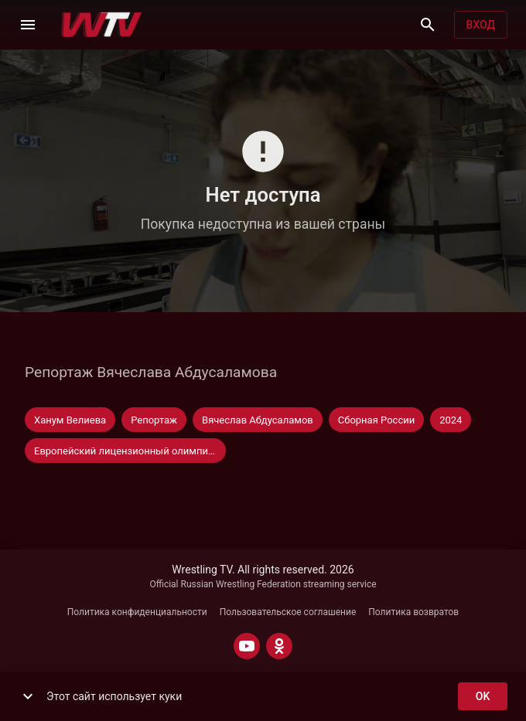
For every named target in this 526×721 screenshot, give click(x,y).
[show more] (27, 696)
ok (482, 696)
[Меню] (27, 24)
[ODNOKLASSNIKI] (279, 646)
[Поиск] (427, 24)
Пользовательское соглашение (288, 612)
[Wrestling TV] (101, 25)
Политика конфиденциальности (137, 612)
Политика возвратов (413, 612)
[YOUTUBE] (247, 646)
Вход (481, 25)
